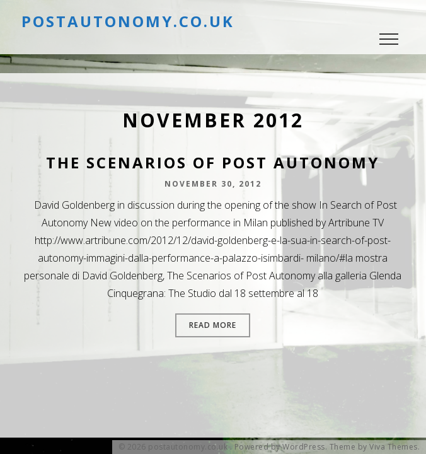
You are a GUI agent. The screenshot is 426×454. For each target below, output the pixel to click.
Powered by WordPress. (281, 447)
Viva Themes (393, 447)
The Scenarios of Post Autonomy (212, 162)
